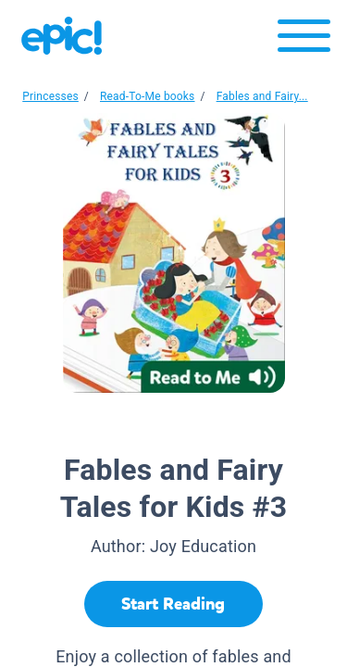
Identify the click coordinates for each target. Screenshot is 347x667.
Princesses (50, 96)
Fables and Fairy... (262, 96)
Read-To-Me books (147, 96)
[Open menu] (304, 40)
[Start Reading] (173, 604)
